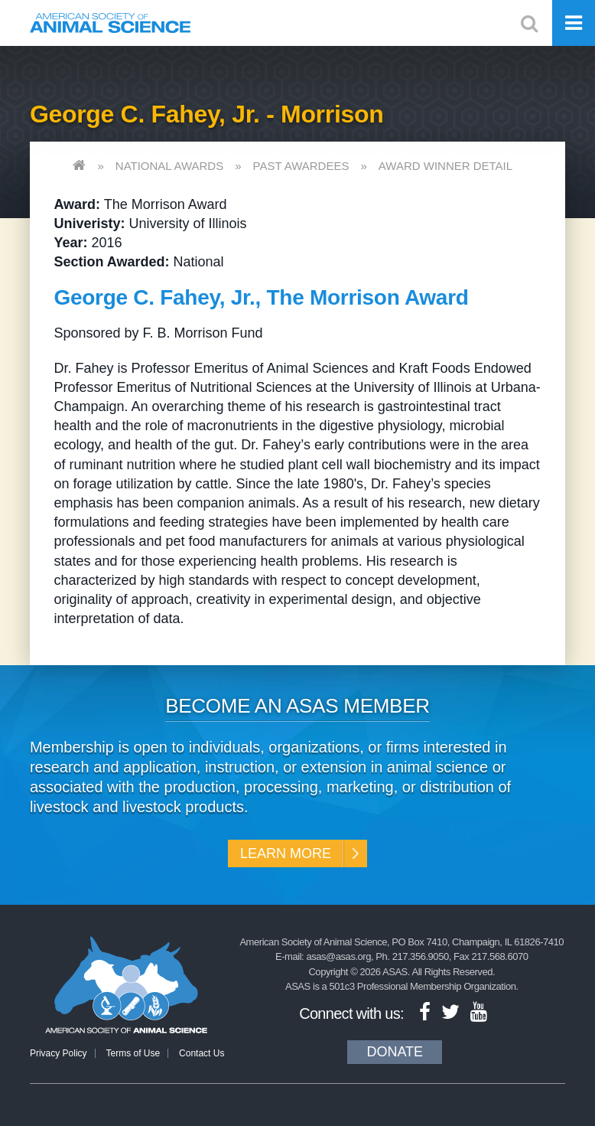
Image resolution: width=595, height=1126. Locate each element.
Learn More (285, 853)
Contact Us (201, 1053)
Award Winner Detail (445, 165)
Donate (394, 1051)
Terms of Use (133, 1053)
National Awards (169, 165)
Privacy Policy (58, 1053)
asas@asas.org (338, 956)
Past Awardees (301, 165)
